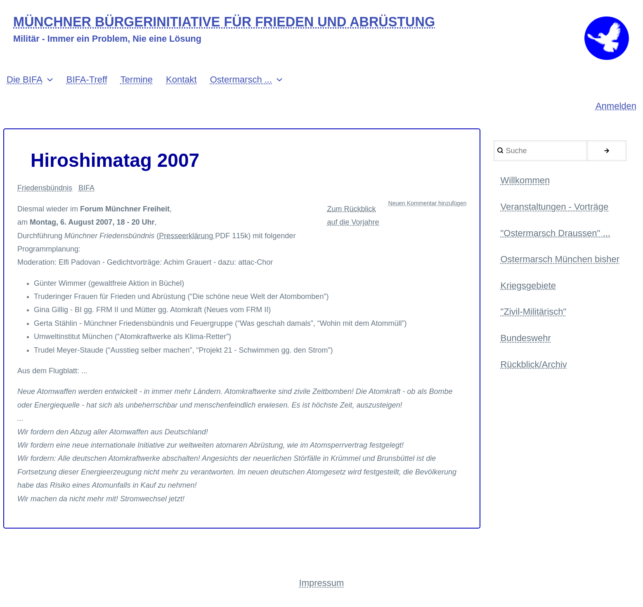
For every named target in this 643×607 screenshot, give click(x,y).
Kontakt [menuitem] (181, 79)
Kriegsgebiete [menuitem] (528, 285)
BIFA (86, 188)
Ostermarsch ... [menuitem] (241, 79)
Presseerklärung (187, 236)
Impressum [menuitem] (321, 583)
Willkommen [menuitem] (525, 180)
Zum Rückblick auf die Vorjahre (353, 215)
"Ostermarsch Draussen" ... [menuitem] (555, 233)
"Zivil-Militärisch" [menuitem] (533, 311)
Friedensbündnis (44, 188)
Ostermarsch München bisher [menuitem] (559, 259)
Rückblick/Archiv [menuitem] (533, 364)
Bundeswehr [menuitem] (525, 338)
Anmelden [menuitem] (616, 106)
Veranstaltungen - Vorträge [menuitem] (554, 207)
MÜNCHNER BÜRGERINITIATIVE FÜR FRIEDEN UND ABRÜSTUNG (224, 22)
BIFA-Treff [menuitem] (86, 79)
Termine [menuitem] (137, 79)
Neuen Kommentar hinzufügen (427, 203)
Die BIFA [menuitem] (25, 79)
